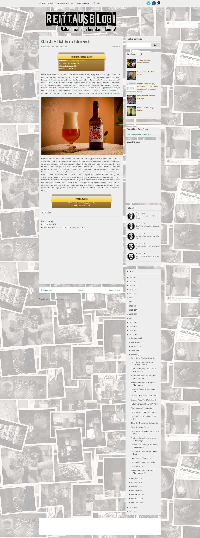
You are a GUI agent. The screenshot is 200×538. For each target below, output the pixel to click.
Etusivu (42, 3)
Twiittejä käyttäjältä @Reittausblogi (139, 134)
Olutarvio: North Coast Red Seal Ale (144, 396)
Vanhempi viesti (114, 290)
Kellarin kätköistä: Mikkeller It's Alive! (144, 404)
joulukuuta (135, 338)
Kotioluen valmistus (65, 3)
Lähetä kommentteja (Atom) (53, 299)
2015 (131, 322)
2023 (131, 290)
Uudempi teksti (46, 290)
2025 (131, 281)
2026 (131, 277)
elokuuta (134, 354)
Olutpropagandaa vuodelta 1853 (143, 462)
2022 (131, 294)
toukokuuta (135, 486)
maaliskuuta (136, 494)
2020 (131, 302)
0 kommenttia (116, 46)
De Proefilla (53, 80)
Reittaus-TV (51, 3)
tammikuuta (135, 503)
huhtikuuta (135, 490)
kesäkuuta (135, 482)
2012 (131, 334)
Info (98, 3)
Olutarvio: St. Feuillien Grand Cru (143, 358)
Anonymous (140, 213)
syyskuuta (135, 350)
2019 (131, 306)
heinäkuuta (135, 478)
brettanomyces (71, 90)
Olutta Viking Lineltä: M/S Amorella (143, 412)
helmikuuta (135, 498)
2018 (131, 310)
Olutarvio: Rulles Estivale (140, 427)
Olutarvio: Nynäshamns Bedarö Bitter (144, 423)
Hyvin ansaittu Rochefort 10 (141, 458)
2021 (131, 298)
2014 (131, 326)
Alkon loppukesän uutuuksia (141, 408)
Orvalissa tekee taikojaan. (110, 90)
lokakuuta (135, 346)
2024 (131, 285)
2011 (131, 508)
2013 (131, 330)
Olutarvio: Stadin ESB (139, 466)
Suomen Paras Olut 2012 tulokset (143, 400)
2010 (131, 512)
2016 (131, 318)
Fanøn (62, 93)
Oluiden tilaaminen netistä (85, 3)
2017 (131, 314)
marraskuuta (136, 342)
